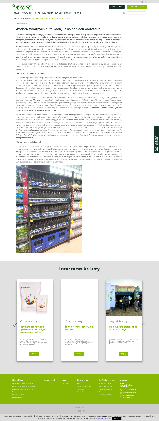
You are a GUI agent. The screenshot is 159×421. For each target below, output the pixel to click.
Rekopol (16, 18)
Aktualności (27, 13)
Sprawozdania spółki (105, 383)
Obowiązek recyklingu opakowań (22, 383)
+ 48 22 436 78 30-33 (129, 389)
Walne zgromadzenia (105, 386)
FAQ (78, 383)
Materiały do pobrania (84, 386)
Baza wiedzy (47, 13)
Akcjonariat (65, 383)
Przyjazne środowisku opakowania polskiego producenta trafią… (32, 329)
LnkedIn (84, 411)
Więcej (34, 354)
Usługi (16, 13)
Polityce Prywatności (103, 418)
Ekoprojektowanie (17, 397)
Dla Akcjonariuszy (106, 380)
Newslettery (27, 18)
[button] (15, 325)
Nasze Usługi (18, 380)
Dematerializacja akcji (105, 389)
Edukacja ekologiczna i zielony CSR (23, 389)
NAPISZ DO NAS (117, 7)
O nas (37, 13)
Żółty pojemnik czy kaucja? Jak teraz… (79, 328)
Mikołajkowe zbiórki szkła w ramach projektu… (123, 328)
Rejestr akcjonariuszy (105, 395)
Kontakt (77, 13)
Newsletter (80, 392)
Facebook (139, 2)
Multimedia (80, 389)
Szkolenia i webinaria (18, 395)
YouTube (142, 2)
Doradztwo (15, 392)
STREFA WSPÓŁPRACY (137, 7)
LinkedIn (146, 2)
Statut (100, 392)
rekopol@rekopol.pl (129, 392)
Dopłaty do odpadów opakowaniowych (24, 386)
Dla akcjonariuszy (63, 13)
